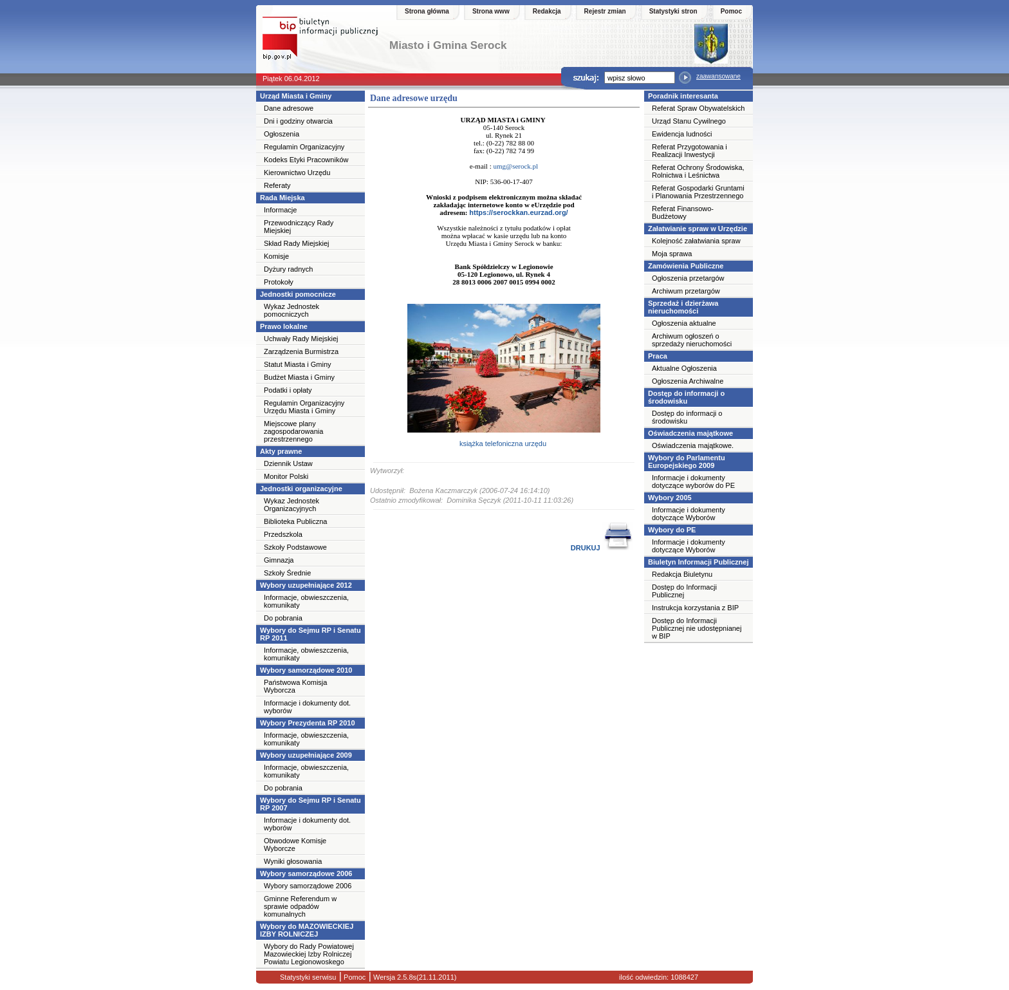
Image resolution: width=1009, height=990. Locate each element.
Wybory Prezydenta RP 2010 (307, 723)
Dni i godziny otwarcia (298, 121)
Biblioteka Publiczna (295, 521)
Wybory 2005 (670, 497)
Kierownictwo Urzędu (297, 172)
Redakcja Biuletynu (682, 574)
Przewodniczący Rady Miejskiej (298, 226)
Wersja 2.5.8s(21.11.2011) (413, 977)
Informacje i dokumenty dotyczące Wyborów (688, 513)
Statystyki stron (673, 11)
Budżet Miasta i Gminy (299, 377)
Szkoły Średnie (287, 573)
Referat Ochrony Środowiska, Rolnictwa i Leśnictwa (698, 171)
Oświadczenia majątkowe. (693, 445)
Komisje (276, 256)
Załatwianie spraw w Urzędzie (697, 228)
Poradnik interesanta (683, 96)
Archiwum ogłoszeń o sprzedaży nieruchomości (692, 340)
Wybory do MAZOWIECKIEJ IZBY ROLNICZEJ (306, 930)
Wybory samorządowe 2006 (306, 873)
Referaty (277, 185)
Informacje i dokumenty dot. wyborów (307, 706)
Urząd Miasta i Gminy (295, 96)
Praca (657, 356)
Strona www (491, 11)
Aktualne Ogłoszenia (684, 368)
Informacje (280, 210)
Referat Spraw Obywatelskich (698, 108)
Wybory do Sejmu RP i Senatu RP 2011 (310, 634)
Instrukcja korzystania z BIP (695, 608)
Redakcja (547, 11)
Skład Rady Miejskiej (296, 243)
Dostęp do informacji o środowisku (686, 397)
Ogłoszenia (281, 134)
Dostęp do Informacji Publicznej (684, 591)
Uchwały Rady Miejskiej (301, 338)
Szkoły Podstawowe (295, 547)
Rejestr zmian (605, 11)
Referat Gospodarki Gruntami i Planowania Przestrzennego (698, 192)
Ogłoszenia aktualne (684, 323)
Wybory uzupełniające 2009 (306, 755)
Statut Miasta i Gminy (297, 364)
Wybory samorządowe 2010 (306, 670)
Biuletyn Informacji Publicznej (698, 562)
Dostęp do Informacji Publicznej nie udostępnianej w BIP (696, 628)
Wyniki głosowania (293, 861)
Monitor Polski (286, 476)
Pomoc (731, 11)
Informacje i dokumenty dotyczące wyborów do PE (693, 481)
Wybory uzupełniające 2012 (306, 585)
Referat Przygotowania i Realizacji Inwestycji (689, 150)
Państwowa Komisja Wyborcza (295, 686)
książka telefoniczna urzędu (503, 443)
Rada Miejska (282, 197)
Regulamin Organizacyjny (304, 147)
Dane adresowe (288, 108)
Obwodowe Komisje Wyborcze (295, 844)
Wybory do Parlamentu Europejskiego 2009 (686, 461)
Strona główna (427, 11)
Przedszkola (283, 534)
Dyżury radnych (288, 269)
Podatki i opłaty (288, 390)
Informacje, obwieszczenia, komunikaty (306, 601)
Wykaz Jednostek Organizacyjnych (291, 504)
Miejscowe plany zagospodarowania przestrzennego (293, 431)
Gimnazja (278, 560)
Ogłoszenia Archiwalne (687, 381)
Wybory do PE (672, 530)
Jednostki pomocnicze (298, 294)
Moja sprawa (672, 253)
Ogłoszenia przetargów (688, 278)
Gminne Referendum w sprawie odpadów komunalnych (300, 906)
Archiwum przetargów (686, 291)
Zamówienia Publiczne (685, 266)
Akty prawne (281, 451)
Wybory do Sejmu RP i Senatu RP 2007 (310, 804)
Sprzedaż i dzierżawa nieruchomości (683, 307)
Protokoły (278, 282)
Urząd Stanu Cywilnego (689, 121)
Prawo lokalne (284, 326)
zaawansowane (718, 76)
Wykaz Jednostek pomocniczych (291, 310)
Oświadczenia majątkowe (690, 433)
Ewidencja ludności (682, 134)
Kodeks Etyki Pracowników (306, 159)
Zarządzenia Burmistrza (301, 351)
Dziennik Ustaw (288, 463)
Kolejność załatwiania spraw (696, 241)
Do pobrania (283, 618)
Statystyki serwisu (308, 977)
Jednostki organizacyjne (301, 488)
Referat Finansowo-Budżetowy (683, 212)
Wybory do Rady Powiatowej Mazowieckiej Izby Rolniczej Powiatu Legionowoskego (309, 954)
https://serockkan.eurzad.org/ (518, 212)
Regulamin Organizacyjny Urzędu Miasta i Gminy (304, 407)
